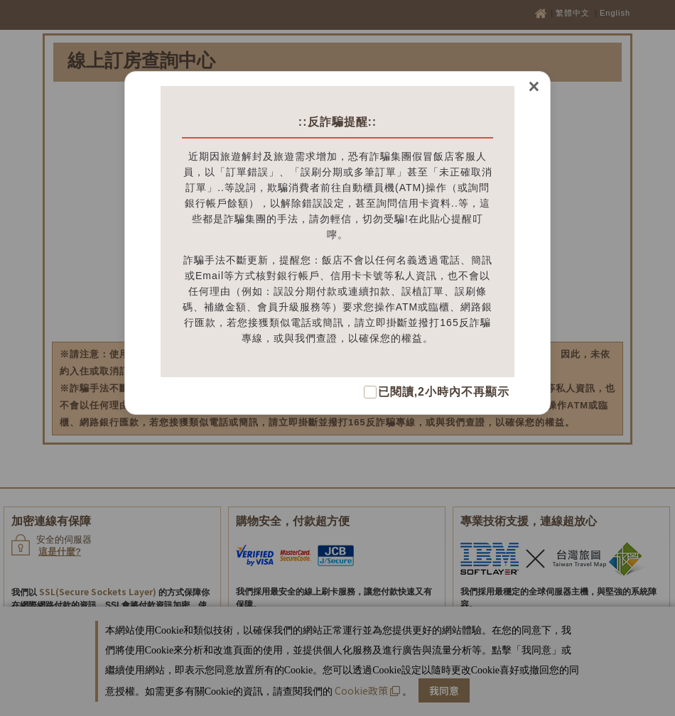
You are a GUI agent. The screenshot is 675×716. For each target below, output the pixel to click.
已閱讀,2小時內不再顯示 (443, 392)
